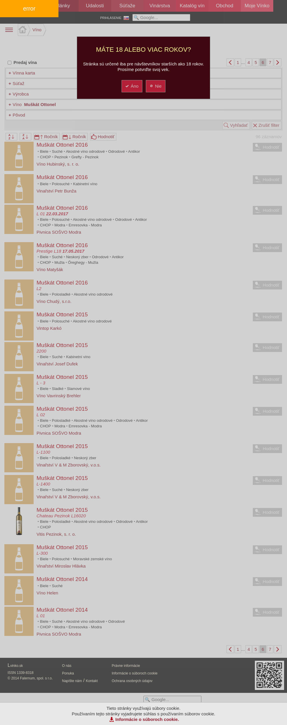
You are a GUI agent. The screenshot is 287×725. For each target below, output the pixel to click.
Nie (155, 86)
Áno (132, 86)
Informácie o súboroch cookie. (147, 719)
